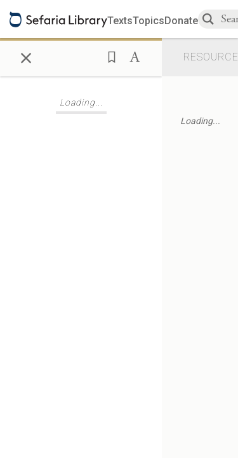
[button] (107, 56)
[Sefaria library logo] (58, 19)
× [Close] (26, 56)
